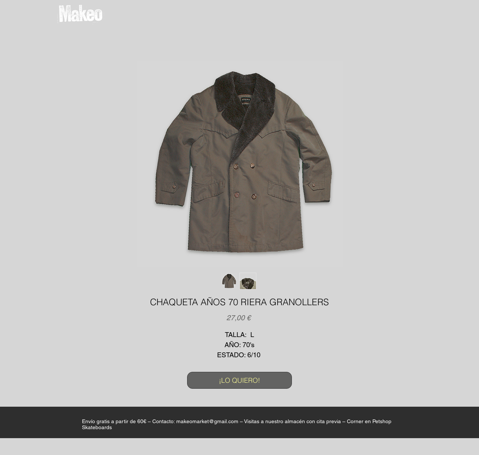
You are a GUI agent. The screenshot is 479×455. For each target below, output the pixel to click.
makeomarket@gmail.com (207, 421)
